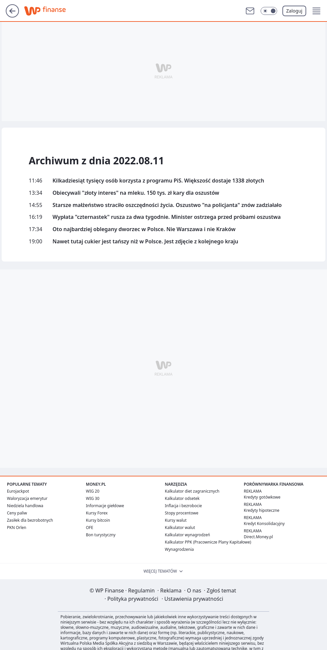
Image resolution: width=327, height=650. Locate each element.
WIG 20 (92, 491)
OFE (89, 527)
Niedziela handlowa (25, 505)
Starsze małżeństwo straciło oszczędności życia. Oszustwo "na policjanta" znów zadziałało (167, 205)
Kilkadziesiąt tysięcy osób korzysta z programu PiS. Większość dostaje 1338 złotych (158, 180)
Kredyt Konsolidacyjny (264, 523)
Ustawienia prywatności (192, 598)
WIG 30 (92, 498)
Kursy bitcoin (98, 520)
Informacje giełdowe (105, 505)
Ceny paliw (17, 513)
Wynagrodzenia (179, 549)
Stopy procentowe (181, 513)
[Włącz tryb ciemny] (269, 11)
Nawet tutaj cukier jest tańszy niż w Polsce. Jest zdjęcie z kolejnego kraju (145, 241)
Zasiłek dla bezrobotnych (30, 520)
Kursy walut (176, 520)
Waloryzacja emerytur (27, 498)
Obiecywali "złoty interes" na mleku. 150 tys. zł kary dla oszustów (136, 192)
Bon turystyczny (101, 535)
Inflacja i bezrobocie (183, 505)
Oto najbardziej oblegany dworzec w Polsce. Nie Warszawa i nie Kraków (144, 229)
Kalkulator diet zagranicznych (192, 491)
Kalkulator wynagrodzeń (187, 535)
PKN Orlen (16, 527)
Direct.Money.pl (258, 537)
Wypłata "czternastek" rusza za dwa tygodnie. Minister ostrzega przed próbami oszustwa (167, 217)
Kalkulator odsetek (182, 498)
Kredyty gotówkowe (262, 497)
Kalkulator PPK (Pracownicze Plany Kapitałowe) (208, 542)
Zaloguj (294, 11)
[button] (316, 11)
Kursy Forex (97, 513)
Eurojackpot (18, 491)
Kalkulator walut (180, 527)
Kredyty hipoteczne (261, 510)
